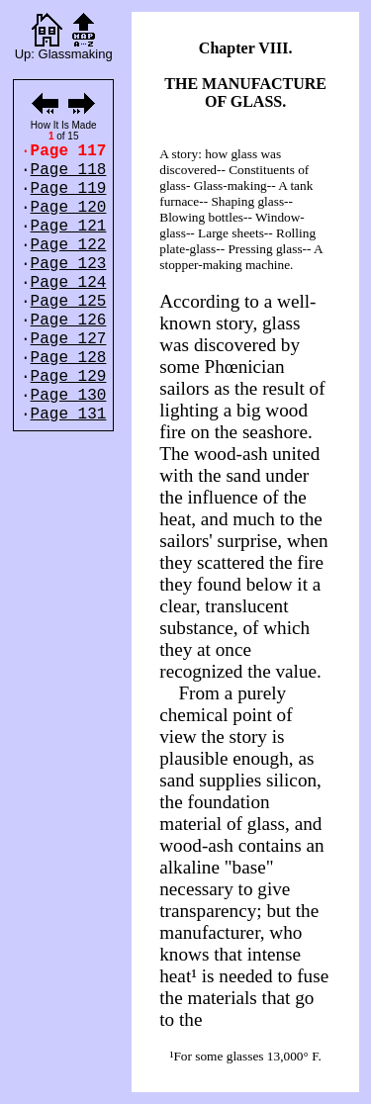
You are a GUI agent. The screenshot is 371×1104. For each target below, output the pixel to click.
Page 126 (69, 320)
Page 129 (69, 377)
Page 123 (69, 264)
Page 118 (69, 170)
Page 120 (69, 208)
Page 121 (69, 226)
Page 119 (69, 189)
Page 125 (69, 302)
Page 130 (69, 396)
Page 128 (69, 358)
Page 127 (69, 339)
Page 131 (69, 414)
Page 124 (69, 283)
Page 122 (69, 245)
